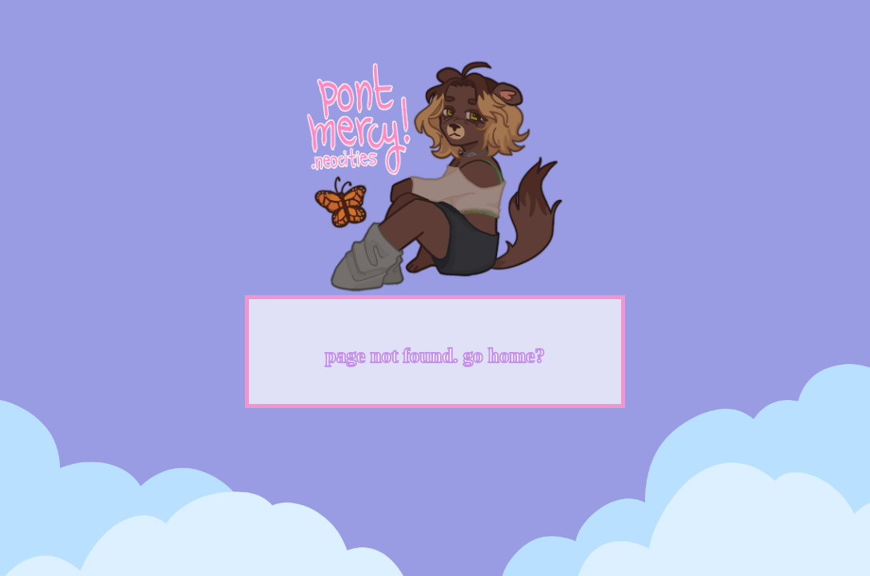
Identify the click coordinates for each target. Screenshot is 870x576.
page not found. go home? (434, 355)
